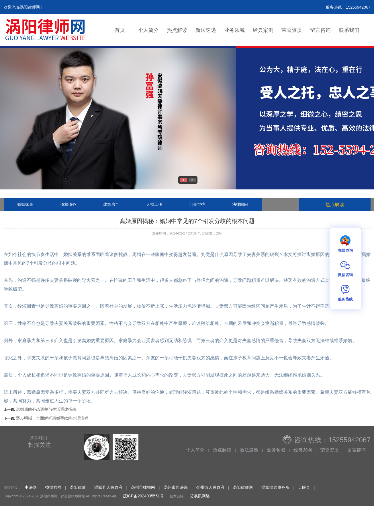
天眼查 (304, 487)
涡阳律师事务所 (275, 487)
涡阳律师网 (243, 487)
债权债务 (68, 204)
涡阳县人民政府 (108, 487)
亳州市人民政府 (210, 487)
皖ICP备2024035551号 (143, 496)
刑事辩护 (197, 204)
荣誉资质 (291, 30)
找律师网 (53, 487)
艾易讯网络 (200, 496)
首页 (120, 30)
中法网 (31, 487)
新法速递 (205, 30)
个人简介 (148, 30)
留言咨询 (320, 30)
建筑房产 (111, 204)
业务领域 (234, 30)
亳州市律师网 (143, 487)
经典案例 (263, 30)
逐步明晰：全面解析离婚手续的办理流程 (52, 418)
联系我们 (349, 30)
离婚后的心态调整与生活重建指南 (46, 409)
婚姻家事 (25, 204)
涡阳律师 (78, 487)
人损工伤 (154, 204)
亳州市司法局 (176, 487)
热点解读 (177, 30)
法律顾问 (240, 204)
